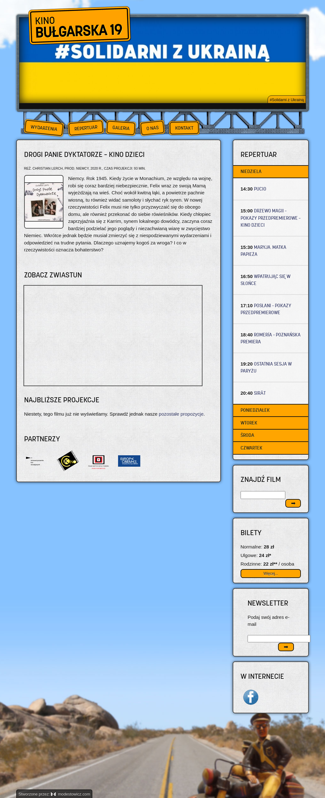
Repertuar (85, 128)
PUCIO (260, 188)
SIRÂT (260, 393)
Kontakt (184, 128)
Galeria (120, 128)
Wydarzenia (43, 128)
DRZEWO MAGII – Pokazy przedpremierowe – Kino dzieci (271, 218)
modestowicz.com (70, 794)
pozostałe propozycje (181, 414)
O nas (152, 128)
